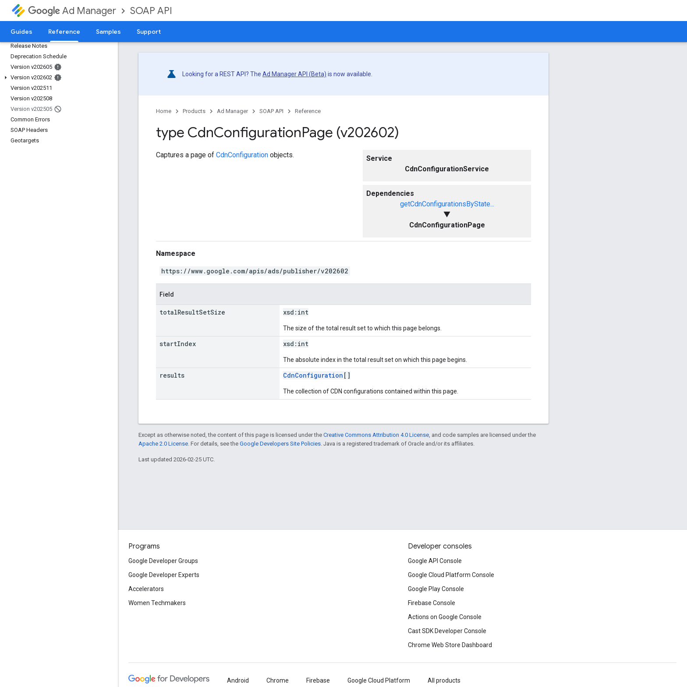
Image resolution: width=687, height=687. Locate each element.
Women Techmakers (157, 602)
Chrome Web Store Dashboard (450, 644)
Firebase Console (431, 602)
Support (149, 31)
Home (163, 111)
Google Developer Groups (163, 560)
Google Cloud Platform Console (451, 574)
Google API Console (435, 560)
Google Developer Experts (163, 574)
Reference (308, 111)
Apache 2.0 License (163, 443)
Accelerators (146, 588)
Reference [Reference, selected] (64, 31)
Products (194, 111)
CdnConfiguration (242, 155)
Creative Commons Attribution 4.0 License (376, 435)
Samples (108, 31)
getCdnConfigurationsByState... (447, 204)
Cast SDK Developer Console (447, 630)
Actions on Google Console (445, 616)
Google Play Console (436, 588)
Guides (21, 31)
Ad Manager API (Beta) (294, 74)
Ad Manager (72, 11)
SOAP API (151, 11)
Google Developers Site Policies (280, 443)
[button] (57, 77)
